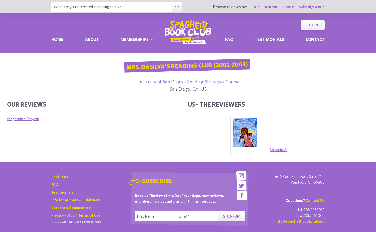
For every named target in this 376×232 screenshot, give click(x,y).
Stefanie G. (278, 150)
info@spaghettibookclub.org (300, 221)
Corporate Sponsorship (71, 207)
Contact (315, 39)
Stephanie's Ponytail (23, 119)
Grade (288, 6)
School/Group (312, 6)
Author (271, 6)
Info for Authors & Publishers (75, 200)
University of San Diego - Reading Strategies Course (188, 81)
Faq (229, 39)
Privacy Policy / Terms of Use (76, 215)
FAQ (55, 184)
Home (57, 39)
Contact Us (315, 200)
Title (256, 6)
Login (312, 25)
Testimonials (269, 39)
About (92, 39)
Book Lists (59, 177)
